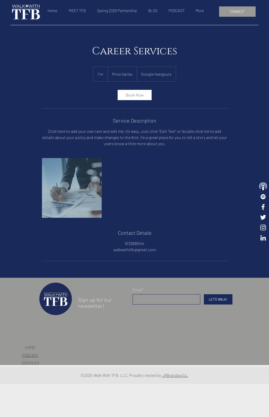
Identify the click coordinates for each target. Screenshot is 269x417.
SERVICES (30, 363)
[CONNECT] (237, 11)
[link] (135, 95)
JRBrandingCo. (175, 375)
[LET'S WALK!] (218, 299)
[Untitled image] (72, 188)
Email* (138, 290)
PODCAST (30, 355)
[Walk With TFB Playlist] (263, 197)
